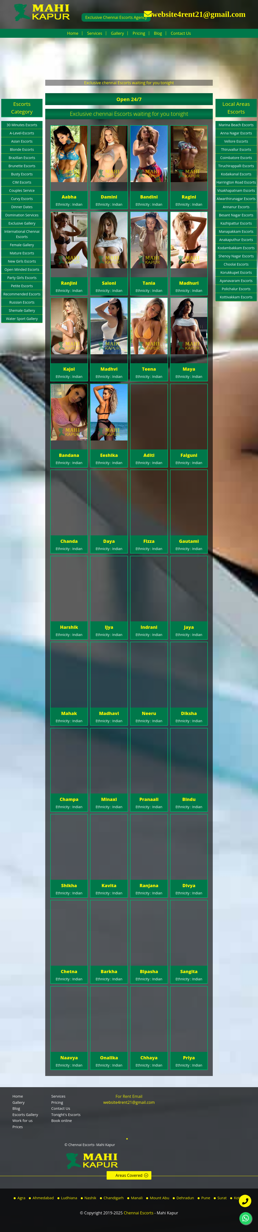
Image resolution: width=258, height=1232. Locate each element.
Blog (158, 33)
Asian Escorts (22, 141)
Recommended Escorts (22, 294)
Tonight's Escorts (66, 1114)
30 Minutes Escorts (22, 124)
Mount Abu (159, 1197)
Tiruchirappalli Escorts (236, 165)
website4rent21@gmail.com (199, 14)
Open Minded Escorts (21, 269)
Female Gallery (22, 244)
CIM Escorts (21, 182)
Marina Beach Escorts (236, 124)
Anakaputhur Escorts (236, 239)
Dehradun (185, 1197)
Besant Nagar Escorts (236, 215)
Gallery (117, 33)
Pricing (139, 33)
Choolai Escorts (236, 264)
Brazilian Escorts (22, 157)
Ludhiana (69, 1197)
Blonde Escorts (22, 149)
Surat (222, 1197)
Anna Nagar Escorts (236, 133)
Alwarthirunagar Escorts (236, 198)
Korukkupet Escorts (236, 272)
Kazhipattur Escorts (236, 223)
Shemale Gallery (22, 310)
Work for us (22, 1120)
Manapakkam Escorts (236, 231)
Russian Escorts (22, 302)
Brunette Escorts (21, 165)
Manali (137, 1197)
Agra (21, 1197)
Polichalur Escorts (236, 288)
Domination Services (22, 215)
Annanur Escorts (236, 206)
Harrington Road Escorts (236, 182)
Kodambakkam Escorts (236, 247)
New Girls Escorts (22, 261)
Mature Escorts (22, 253)
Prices (17, 1126)
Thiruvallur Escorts (236, 149)
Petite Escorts (22, 285)
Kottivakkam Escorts (236, 297)
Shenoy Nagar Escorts (236, 256)
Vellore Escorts (236, 141)
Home (72, 33)
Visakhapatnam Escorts (236, 190)
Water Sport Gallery (22, 318)
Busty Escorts (22, 174)
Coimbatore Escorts (236, 157)
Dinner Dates (22, 206)
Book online (61, 1120)
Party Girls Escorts (22, 277)
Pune (205, 1197)
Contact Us (181, 33)
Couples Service (22, 190)
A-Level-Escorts (22, 133)
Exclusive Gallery (21, 223)
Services (94, 33)
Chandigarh (114, 1197)
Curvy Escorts (22, 198)
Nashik (90, 1197)
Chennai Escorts (138, 1213)
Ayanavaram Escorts (236, 280)
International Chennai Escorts (22, 234)
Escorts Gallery (25, 1114)
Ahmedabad (43, 1197)
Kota (238, 1197)
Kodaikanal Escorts (236, 174)
